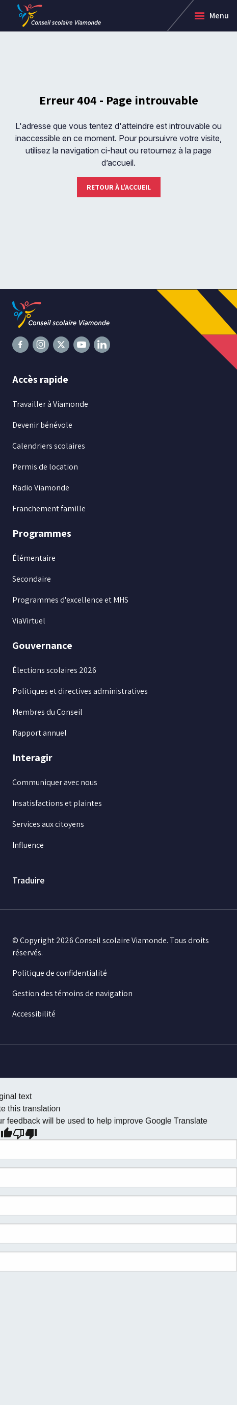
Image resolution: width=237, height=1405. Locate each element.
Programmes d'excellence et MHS (70, 599)
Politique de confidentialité (59, 973)
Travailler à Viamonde (50, 404)
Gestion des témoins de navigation (72, 993)
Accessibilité (34, 1013)
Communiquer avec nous (54, 782)
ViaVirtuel (28, 620)
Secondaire (31, 579)
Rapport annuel (39, 732)
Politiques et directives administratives (80, 691)
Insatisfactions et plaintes (57, 803)
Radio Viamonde (40, 487)
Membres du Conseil (47, 712)
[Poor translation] (25, 1133)
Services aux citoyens (48, 824)
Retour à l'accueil (119, 187)
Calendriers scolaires (48, 445)
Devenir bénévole (42, 425)
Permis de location (45, 466)
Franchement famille (49, 508)
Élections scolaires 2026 (54, 670)
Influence (28, 845)
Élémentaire (34, 558)
